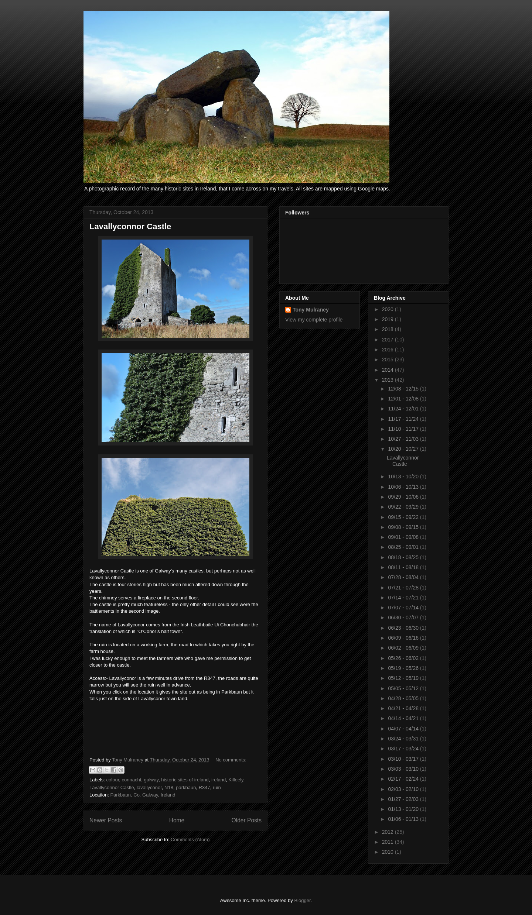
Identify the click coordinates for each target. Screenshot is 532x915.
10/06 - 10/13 (404, 487)
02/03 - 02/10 (404, 789)
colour (112, 779)
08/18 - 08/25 (404, 557)
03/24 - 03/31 (404, 739)
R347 (204, 787)
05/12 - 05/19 (404, 678)
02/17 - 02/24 (404, 779)
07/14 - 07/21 (404, 598)
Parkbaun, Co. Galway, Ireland (142, 795)
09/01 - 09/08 (404, 537)
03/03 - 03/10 (404, 769)
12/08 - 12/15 (404, 389)
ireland (218, 779)
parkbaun (186, 787)
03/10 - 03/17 (404, 759)
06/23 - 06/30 (404, 628)
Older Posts (247, 820)
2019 (388, 319)
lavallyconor (149, 787)
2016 (388, 349)
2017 (388, 340)
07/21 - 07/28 (404, 588)
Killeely (235, 779)
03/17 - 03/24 (404, 748)
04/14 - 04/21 (404, 718)
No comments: (230, 760)
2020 (388, 309)
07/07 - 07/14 (404, 607)
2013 (388, 380)
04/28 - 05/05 (404, 698)
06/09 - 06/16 (404, 638)
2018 (388, 329)
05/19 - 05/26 (404, 668)
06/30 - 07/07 (404, 617)
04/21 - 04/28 (404, 708)
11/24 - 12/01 (404, 409)
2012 (388, 832)
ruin (217, 787)
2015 (388, 359)
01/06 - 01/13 (404, 819)
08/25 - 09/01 (404, 547)
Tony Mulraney (311, 310)
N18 (168, 787)
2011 (388, 842)
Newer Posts (105, 820)
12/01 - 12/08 (404, 399)
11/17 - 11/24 (404, 419)
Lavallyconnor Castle (130, 226)
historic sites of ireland (185, 779)
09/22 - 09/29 (404, 507)
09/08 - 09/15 (404, 527)
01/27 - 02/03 (404, 799)
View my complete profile (313, 320)
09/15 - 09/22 (404, 517)
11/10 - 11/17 (404, 429)
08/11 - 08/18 (404, 567)
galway (151, 779)
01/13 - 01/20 (404, 809)
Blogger (302, 900)
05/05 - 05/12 (404, 688)
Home (177, 820)
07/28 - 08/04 (404, 577)
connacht (131, 779)
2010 (388, 852)
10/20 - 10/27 (404, 449)
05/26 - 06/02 (404, 658)
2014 (388, 370)
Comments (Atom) (190, 839)
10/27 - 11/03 (404, 439)
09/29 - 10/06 (404, 497)
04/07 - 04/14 (404, 729)
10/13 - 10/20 (404, 476)
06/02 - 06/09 (404, 648)
